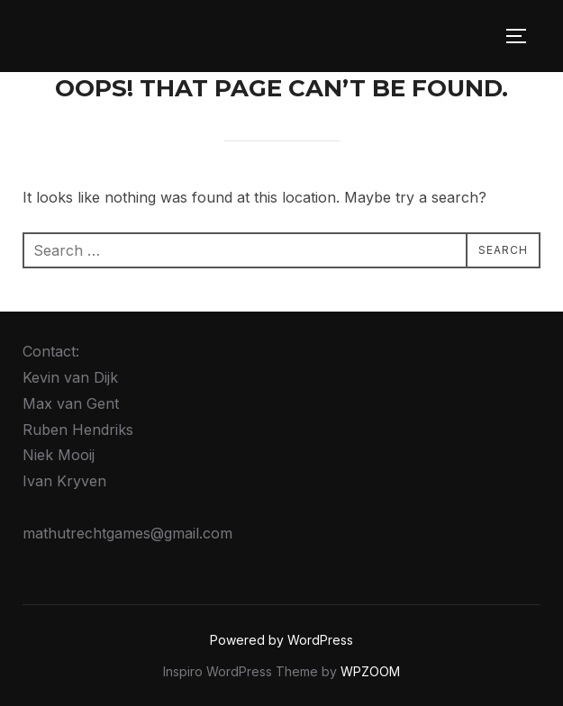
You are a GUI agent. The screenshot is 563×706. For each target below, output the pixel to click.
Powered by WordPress (281, 639)
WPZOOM (370, 671)
